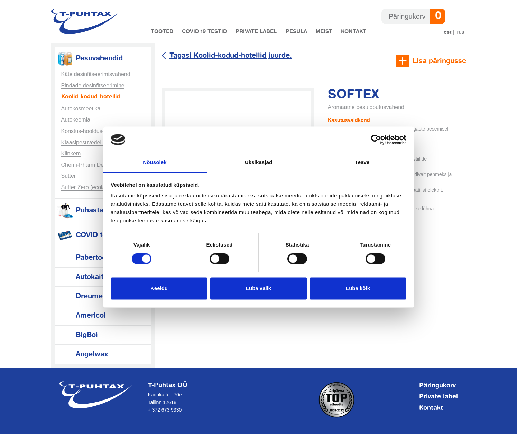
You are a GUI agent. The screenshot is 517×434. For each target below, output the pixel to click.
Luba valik (258, 288)
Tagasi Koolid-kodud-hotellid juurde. (230, 55)
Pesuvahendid (89, 58)
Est (448, 32)
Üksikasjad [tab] (258, 162)
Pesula (296, 31)
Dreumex (81, 296)
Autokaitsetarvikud (97, 277)
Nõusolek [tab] (154, 162)
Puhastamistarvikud (99, 210)
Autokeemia (76, 120)
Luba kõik (358, 288)
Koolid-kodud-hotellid (90, 97)
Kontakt (353, 31)
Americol (81, 315)
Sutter (68, 176)
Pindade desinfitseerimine (92, 85)
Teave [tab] (362, 162)
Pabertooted (86, 257)
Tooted (162, 31)
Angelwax (82, 354)
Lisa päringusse (439, 61)
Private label (256, 31)
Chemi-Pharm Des (84, 165)
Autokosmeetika (81, 109)
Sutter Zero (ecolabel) (88, 187)
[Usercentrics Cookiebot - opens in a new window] (376, 139)
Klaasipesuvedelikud (86, 142)
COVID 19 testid (204, 31)
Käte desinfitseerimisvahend (95, 74)
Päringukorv (437, 386)
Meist (324, 31)
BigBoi (77, 335)
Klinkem (71, 153)
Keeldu (159, 288)
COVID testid (87, 235)
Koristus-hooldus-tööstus (91, 131)
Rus (460, 32)
